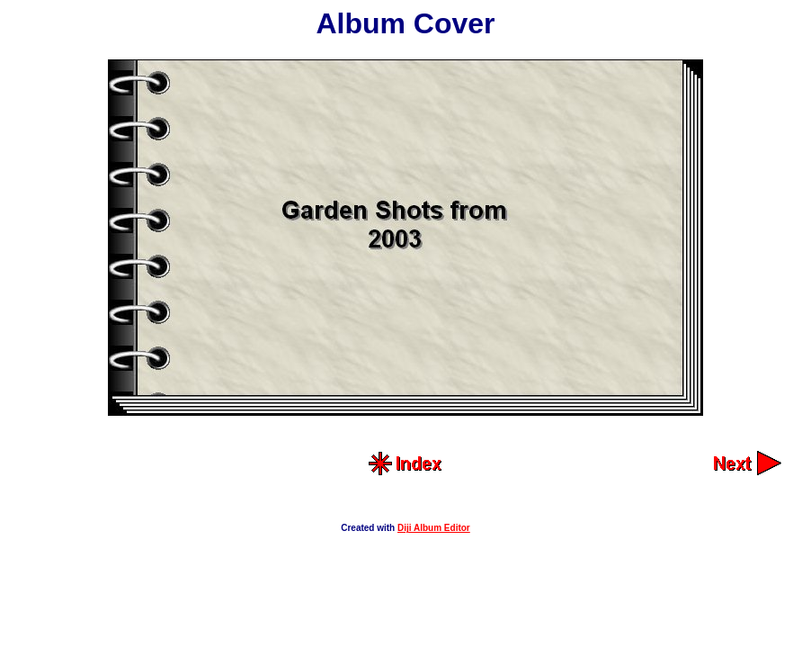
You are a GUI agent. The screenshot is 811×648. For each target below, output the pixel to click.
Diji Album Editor (433, 528)
